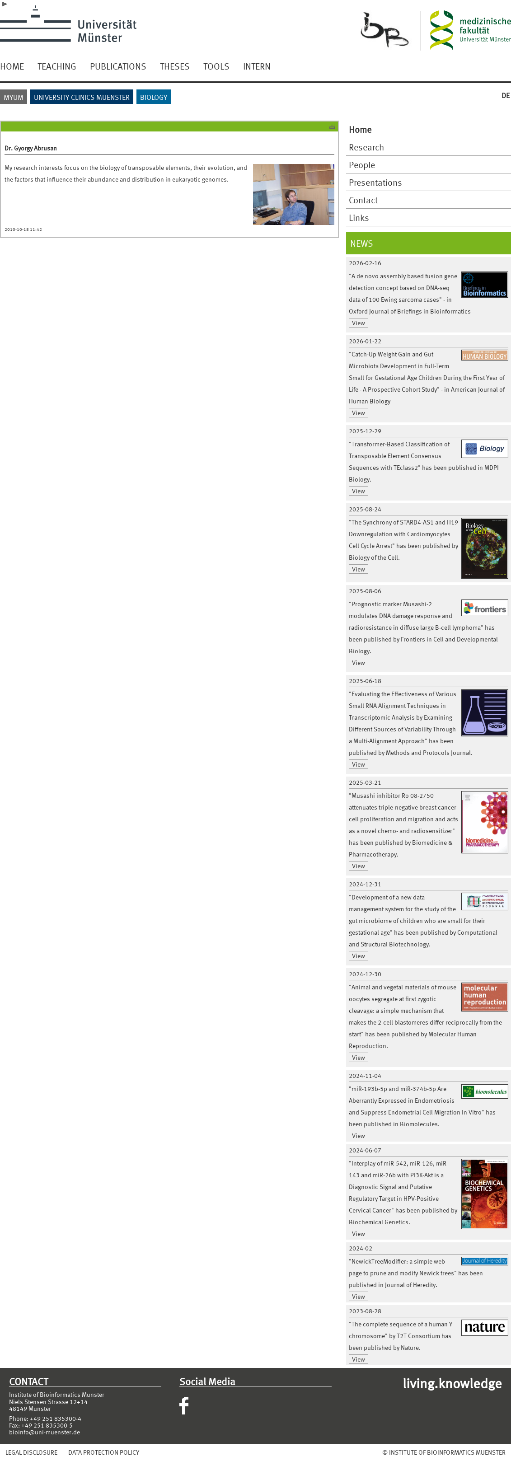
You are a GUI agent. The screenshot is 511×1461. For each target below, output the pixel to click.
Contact (363, 199)
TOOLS (216, 65)
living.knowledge (452, 1382)
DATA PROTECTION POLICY (103, 1452)
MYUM (13, 97)
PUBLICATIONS (118, 65)
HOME (12, 65)
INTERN (257, 65)
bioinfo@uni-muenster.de (44, 1432)
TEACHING (57, 65)
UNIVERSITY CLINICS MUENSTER (82, 97)
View (358, 322)
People (362, 164)
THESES (175, 65)
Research (366, 146)
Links (359, 217)
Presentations (375, 182)
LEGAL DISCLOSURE (31, 1452)
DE (506, 95)
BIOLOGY (153, 97)
